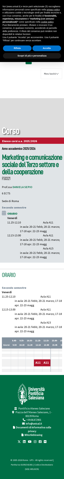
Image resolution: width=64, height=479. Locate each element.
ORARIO (12, 214)
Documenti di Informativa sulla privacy (33, 429)
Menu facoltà (50, 74)
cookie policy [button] (47, 22)
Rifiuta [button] (17, 48)
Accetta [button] (47, 48)
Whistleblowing (33, 435)
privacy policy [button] (53, 9)
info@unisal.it (34, 424)
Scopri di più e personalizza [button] (32, 55)
